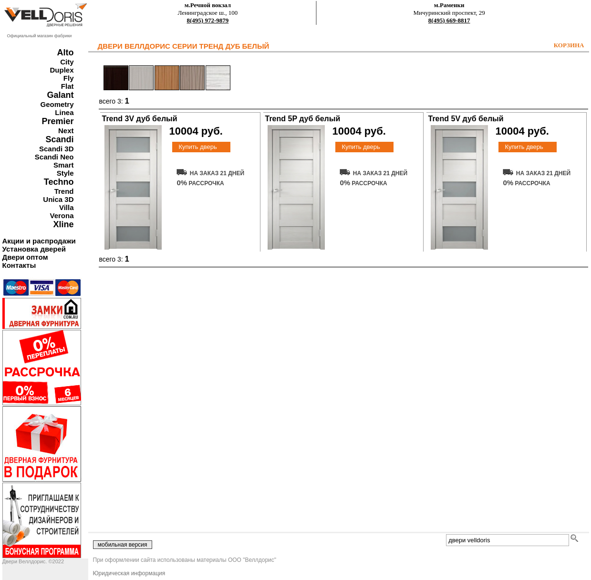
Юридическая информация (129, 573)
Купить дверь (197, 146)
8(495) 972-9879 (208, 20)
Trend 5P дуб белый (303, 119)
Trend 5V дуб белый (466, 119)
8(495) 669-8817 (449, 20)
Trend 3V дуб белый (139, 119)
